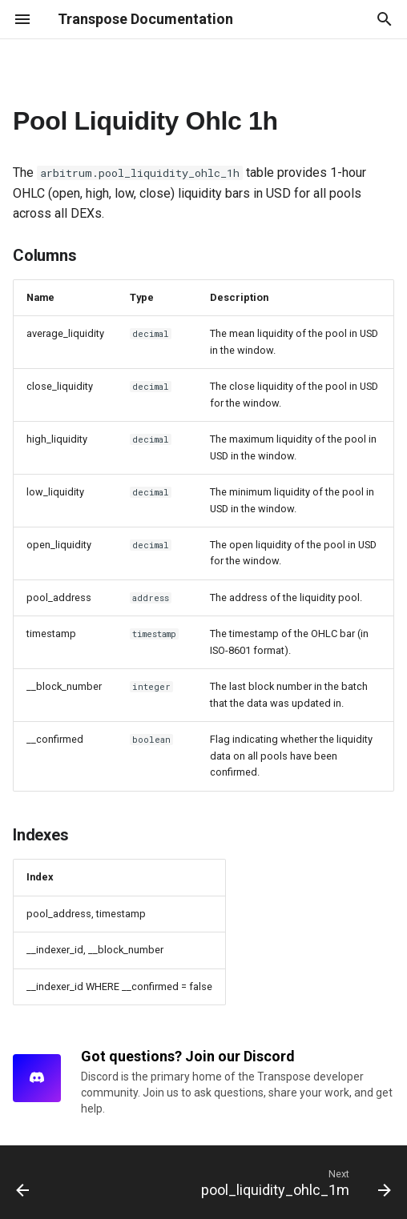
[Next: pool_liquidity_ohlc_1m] (293, 1182)
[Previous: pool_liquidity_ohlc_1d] (23, 1182)
